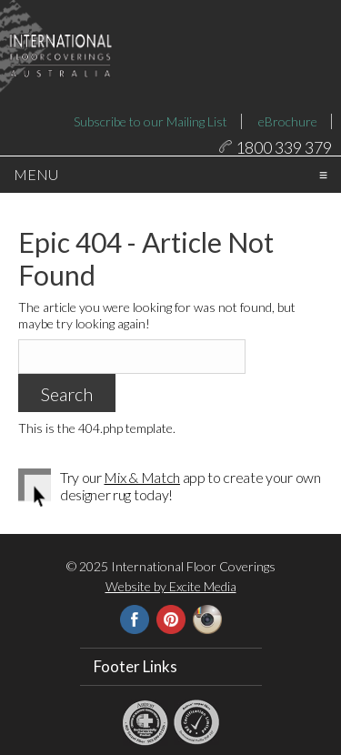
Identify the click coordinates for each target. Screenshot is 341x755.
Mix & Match (141, 504)
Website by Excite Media (170, 613)
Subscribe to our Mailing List (150, 121)
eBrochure (287, 121)
